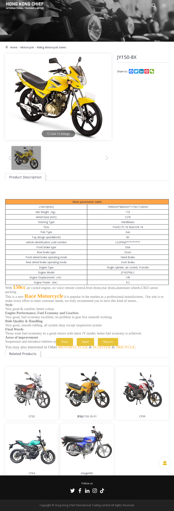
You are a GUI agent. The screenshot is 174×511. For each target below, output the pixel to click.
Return (108, 346)
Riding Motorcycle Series (51, 47)
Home (13, 47)
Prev (64, 346)
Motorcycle (27, 47)
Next (85, 346)
